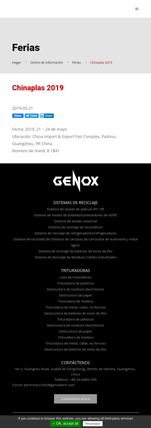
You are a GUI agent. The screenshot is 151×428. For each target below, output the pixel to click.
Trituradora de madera (75, 301)
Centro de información (46, 62)
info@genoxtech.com (58, 385)
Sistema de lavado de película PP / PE (75, 209)
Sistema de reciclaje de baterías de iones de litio (75, 251)
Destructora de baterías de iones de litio (75, 313)
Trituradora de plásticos (75, 283)
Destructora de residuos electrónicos (75, 289)
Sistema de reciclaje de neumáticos (75, 227)
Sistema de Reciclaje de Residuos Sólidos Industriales (75, 257)
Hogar (16, 62)
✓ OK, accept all (65, 423)
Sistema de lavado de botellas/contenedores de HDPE (75, 215)
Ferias (76, 62)
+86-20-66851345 (83, 379)
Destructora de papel (75, 295)
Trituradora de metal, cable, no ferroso (75, 307)
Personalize (92, 423)
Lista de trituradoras (75, 277)
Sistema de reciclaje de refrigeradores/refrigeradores (75, 233)
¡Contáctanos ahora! (75, 399)
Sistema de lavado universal (75, 221)
